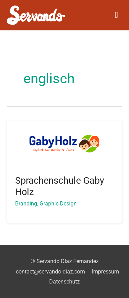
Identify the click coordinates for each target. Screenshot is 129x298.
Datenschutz (64, 281)
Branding (26, 203)
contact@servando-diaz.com (50, 271)
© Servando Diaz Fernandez (65, 261)
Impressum (105, 271)
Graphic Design (58, 203)
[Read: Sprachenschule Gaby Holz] (64, 143)
